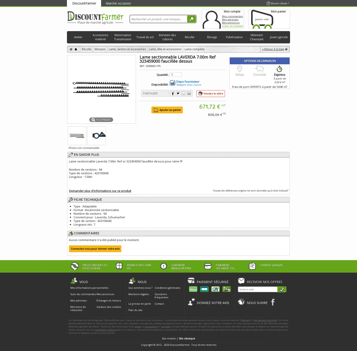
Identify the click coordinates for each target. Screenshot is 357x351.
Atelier (78, 37)
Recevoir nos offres (264, 282)
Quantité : (163, 75)
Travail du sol (145, 37)
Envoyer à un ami (183, 93)
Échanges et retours (109, 300)
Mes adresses (230, 19)
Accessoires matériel (100, 37)
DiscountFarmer (84, 3)
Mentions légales (138, 294)
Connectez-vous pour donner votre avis (95, 248)
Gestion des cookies (109, 307)
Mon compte (212, 19)
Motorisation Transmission (122, 37)
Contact (159, 303)
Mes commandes (232, 16)
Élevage (212, 37)
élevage (245, 320)
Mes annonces (231, 22)
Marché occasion (118, 3)
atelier (138, 326)
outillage (166, 326)
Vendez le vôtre (213, 93)
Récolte (189, 37)
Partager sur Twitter (178, 93)
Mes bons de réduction (78, 308)
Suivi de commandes (83, 294)
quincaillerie (151, 326)
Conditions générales (167, 287)
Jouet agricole (279, 37)
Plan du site (135, 310)
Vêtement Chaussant (256, 37)
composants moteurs (106, 329)
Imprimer (189, 93)
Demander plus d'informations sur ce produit (100, 191)
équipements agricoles (265, 320)
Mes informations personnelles (89, 287)
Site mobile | (178, 338)
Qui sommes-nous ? (140, 287)
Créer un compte (232, 25)
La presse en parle (139, 303)
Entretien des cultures (167, 37)
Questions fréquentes (161, 295)
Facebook (273, 302)
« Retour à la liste (273, 49)
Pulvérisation (234, 37)
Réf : (143, 66)
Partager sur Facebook (173, 93)
